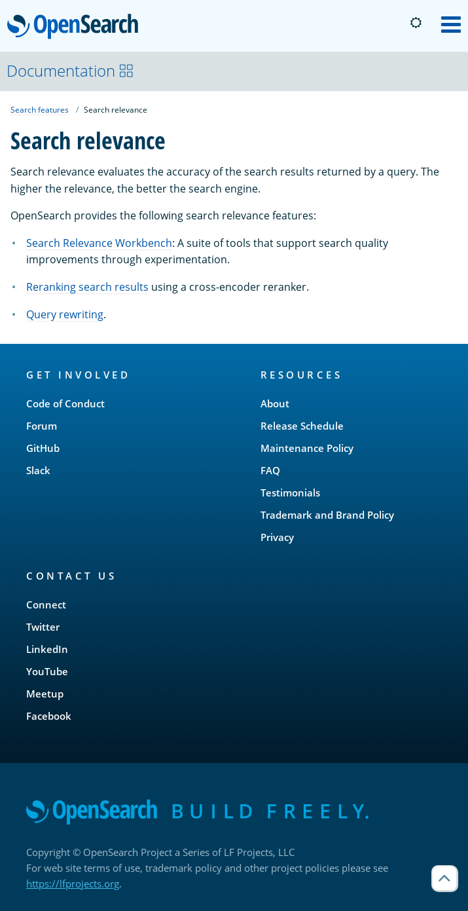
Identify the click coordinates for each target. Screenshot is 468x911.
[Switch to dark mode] (415, 22)
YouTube (47, 671)
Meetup (44, 693)
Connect (46, 604)
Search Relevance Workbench (99, 243)
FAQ (270, 470)
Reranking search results (87, 287)
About (275, 403)
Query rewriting (64, 314)
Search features (39, 109)
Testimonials (290, 492)
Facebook (48, 715)
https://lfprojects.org (72, 883)
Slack (38, 470)
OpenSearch (76, 27)
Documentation (70, 70)
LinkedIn (47, 649)
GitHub (43, 448)
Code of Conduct (65, 403)
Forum (41, 425)
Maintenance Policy (307, 448)
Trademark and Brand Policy (327, 514)
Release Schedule (302, 425)
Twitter (43, 626)
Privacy (277, 537)
